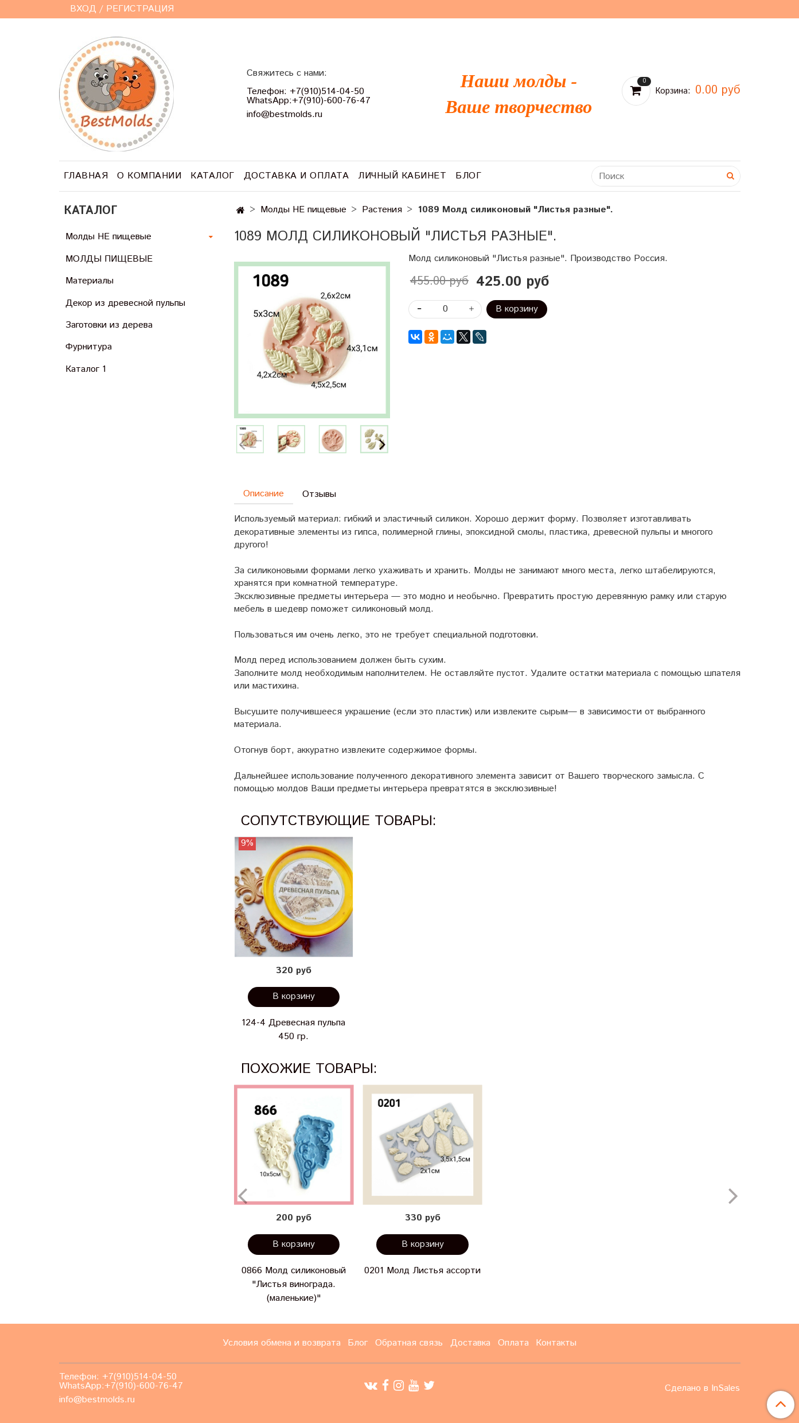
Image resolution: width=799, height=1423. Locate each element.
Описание (263, 493)
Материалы (89, 280)
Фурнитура (88, 346)
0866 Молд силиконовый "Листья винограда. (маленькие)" (293, 1284)
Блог (468, 175)
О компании (149, 175)
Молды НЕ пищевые (303, 209)
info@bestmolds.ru (284, 114)
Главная (86, 175)
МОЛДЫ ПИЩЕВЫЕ (109, 259)
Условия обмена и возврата (282, 1343)
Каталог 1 (85, 369)
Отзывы (319, 494)
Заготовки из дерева (109, 325)
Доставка (470, 1343)
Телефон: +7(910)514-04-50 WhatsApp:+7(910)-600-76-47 (309, 96)
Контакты (556, 1343)
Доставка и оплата (296, 175)
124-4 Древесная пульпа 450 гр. (293, 1029)
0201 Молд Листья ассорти (422, 1270)
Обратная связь (409, 1343)
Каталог (212, 175)
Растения (382, 209)
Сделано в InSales (702, 1388)
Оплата (513, 1343)
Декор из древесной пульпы (125, 303)
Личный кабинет (402, 175)
